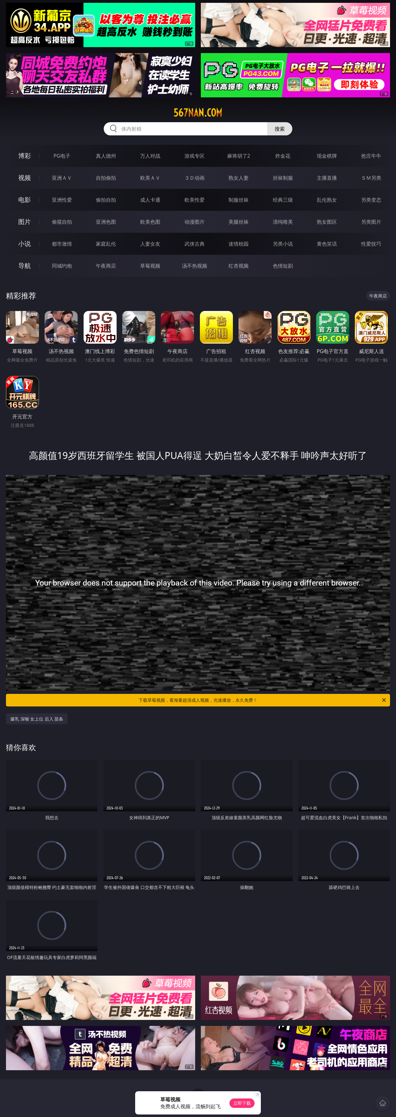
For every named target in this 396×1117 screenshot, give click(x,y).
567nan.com (197, 112)
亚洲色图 (106, 221)
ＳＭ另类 (371, 177)
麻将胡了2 (238, 155)
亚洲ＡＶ (62, 177)
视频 (24, 177)
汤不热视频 (194, 265)
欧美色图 (150, 221)
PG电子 (61, 155)
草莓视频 (150, 265)
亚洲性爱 (62, 199)
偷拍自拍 (106, 199)
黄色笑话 (327, 243)
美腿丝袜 (238, 221)
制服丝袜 (238, 199)
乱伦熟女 (327, 199)
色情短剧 (283, 265)
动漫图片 (194, 221)
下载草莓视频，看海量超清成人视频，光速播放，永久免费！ (263, 700)
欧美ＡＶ (150, 177)
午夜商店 (106, 265)
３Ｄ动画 (194, 177)
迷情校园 (238, 243)
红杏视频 (238, 265)
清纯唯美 (283, 221)
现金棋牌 (327, 155)
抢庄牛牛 (371, 155)
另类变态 (371, 199)
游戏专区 (194, 155)
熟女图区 (327, 221)
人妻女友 (150, 243)
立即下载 (242, 1103)
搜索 (280, 128)
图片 (24, 221)
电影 (24, 199)
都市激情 (62, 243)
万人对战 (150, 155)
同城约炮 (62, 265)
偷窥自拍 (62, 221)
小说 (24, 243)
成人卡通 (150, 199)
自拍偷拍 (106, 177)
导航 (24, 265)
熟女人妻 (238, 177)
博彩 (24, 155)
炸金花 (282, 155)
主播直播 (327, 177)
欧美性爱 (194, 199)
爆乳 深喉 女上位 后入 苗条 (36, 719)
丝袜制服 (283, 177)
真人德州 (106, 155)
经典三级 (283, 199)
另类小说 (283, 243)
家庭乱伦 (106, 243)
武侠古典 (194, 243)
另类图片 (371, 221)
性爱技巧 (371, 243)
